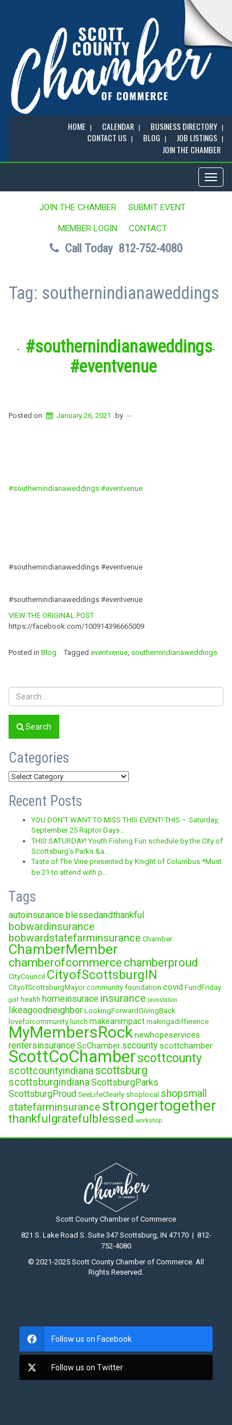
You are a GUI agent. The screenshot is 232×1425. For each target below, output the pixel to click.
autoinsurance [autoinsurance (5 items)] (36, 915)
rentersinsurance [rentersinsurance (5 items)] (42, 1045)
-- (129, 415)
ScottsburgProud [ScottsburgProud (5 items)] (42, 1093)
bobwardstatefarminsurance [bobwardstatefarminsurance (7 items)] (75, 938)
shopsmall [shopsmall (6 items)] (184, 1093)
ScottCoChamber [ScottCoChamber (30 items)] (72, 1056)
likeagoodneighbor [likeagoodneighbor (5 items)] (46, 1010)
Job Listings (197, 138)
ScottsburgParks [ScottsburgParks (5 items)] (124, 1082)
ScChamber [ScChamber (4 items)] (98, 1046)
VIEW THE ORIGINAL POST (51, 615)
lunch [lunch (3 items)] (79, 1021)
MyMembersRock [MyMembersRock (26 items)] (71, 1032)
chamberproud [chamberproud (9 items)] (161, 962)
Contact (148, 228)
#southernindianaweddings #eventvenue (119, 356)
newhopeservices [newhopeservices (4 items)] (167, 1035)
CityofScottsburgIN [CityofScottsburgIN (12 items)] (102, 974)
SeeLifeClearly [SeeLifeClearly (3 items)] (101, 1094)
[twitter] (116, 1367)
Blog (48, 652)
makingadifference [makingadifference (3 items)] (177, 1021)
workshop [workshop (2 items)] (149, 1120)
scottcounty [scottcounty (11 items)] (169, 1058)
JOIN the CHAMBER (191, 149)
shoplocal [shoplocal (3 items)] (142, 1094)
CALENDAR (118, 126)
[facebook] (116, 1339)
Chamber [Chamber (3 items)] (157, 939)
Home (77, 126)
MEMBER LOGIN (87, 228)
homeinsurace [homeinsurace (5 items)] (70, 998)
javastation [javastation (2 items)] (162, 1000)
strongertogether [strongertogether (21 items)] (159, 1105)
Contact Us (107, 138)
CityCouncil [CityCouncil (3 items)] (27, 976)
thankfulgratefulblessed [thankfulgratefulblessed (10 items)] (71, 1118)
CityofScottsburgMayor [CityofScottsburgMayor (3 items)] (47, 987)
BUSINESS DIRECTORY (183, 126)
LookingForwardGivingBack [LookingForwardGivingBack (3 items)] (129, 1010)
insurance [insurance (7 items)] (123, 998)
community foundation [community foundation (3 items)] (124, 987)
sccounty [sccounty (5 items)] (140, 1045)
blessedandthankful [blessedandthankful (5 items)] (105, 915)
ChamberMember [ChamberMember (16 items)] (63, 949)
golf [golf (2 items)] (14, 1000)
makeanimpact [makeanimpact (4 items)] (117, 1021)
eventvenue (109, 652)
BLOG (151, 138)
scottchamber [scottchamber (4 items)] (186, 1046)
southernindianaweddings (174, 652)
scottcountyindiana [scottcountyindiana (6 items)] (51, 1070)
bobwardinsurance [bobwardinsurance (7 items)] (52, 926)
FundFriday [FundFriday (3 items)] (203, 987)
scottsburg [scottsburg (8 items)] (121, 1070)
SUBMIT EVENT (157, 207)
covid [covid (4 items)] (173, 987)
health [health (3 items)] (30, 999)
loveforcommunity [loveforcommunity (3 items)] (38, 1021)
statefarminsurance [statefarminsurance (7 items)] (54, 1107)
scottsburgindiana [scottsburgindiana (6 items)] (49, 1082)
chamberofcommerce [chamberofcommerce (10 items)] (65, 962)
